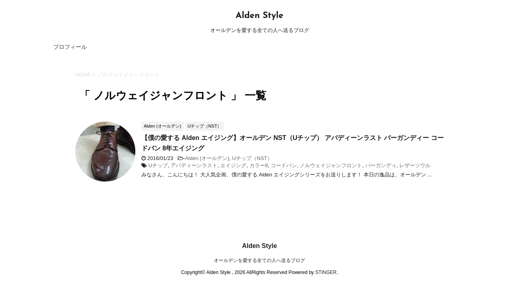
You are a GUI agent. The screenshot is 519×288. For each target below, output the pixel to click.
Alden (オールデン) (207, 158)
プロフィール (70, 47)
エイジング (233, 165)
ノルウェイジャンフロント (331, 165)
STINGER (325, 257)
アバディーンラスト (194, 165)
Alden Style (259, 15)
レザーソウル (414, 165)
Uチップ (158, 165)
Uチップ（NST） (252, 158)
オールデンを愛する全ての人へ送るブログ (259, 245)
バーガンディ (380, 165)
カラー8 (258, 165)
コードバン (284, 165)
